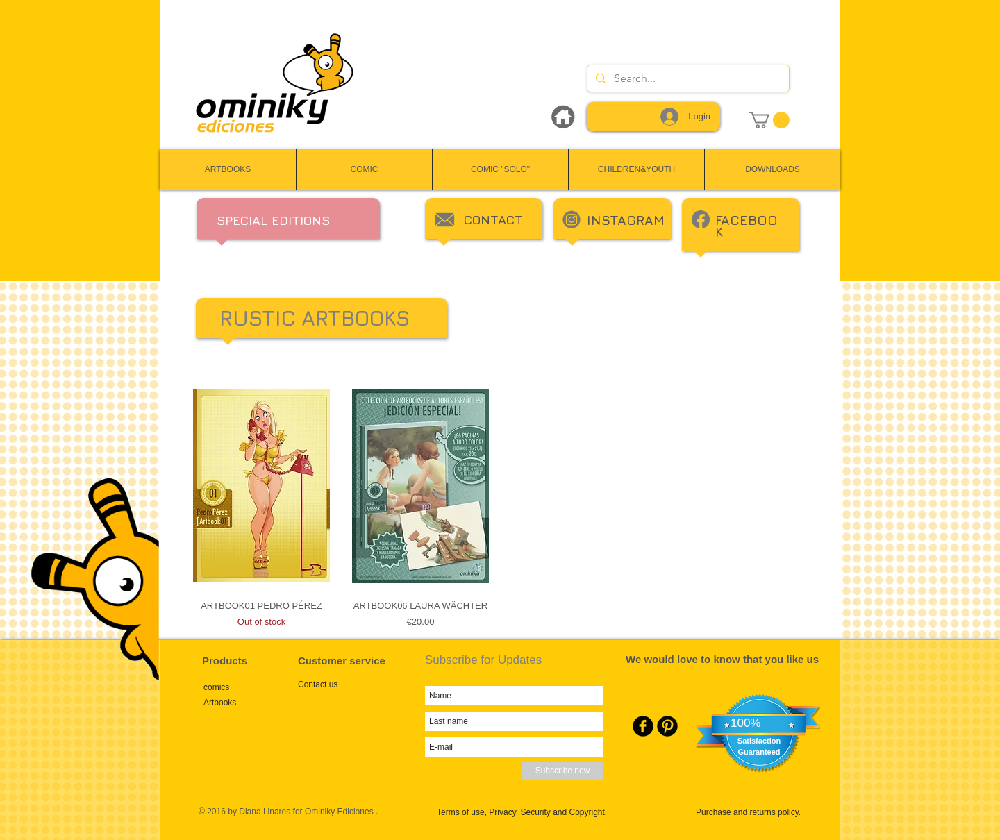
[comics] (251, 687)
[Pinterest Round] (667, 726)
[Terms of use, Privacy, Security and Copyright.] (532, 812)
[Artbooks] (251, 702)
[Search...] (687, 78)
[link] (769, 120)
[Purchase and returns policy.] (757, 812)
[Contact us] (345, 684)
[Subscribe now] (562, 771)
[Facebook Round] (643, 726)
